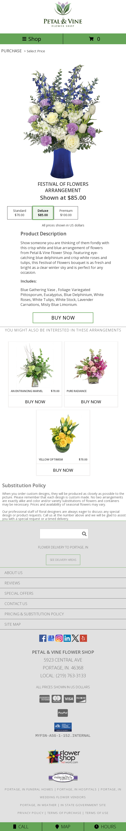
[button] (63, 727)
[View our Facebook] (42, 640)
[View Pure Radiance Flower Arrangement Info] (91, 365)
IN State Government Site (83, 805)
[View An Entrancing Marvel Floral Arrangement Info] (35, 365)
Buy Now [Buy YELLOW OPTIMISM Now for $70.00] (63, 470)
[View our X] (75, 640)
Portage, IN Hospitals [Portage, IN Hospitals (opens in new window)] (77, 789)
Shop (31, 38)
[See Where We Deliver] (63, 559)
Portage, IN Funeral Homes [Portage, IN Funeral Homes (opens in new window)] (29, 789)
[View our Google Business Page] (51, 640)
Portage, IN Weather (38, 805)
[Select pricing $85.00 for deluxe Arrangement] (43, 212)
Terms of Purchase (64, 813)
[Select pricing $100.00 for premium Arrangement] (66, 212)
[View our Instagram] (59, 640)
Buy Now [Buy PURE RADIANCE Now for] (91, 402)
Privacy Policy (31, 813)
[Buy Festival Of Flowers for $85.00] (63, 317)
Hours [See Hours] (105, 827)
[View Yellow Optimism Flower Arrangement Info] (63, 433)
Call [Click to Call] (20, 827)
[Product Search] (64, 534)
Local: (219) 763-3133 (63, 676)
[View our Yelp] (83, 640)
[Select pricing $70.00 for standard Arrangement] (19, 212)
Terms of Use (97, 813)
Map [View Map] (62, 827)
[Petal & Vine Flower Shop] (63, 27)
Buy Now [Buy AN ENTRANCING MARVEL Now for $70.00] (35, 402)
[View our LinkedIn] (67, 640)
